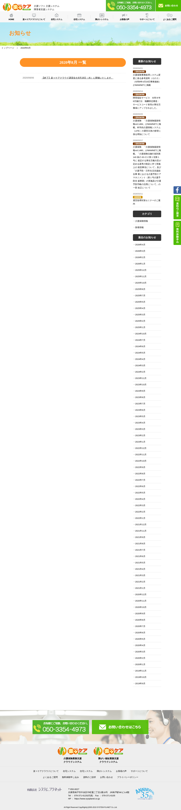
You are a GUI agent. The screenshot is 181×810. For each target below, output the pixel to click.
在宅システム (69, 771)
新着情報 (139, 227)
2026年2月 (140, 257)
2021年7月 (140, 550)
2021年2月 (140, 581)
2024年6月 (140, 346)
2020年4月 (140, 645)
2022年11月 (140, 454)
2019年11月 (140, 671)
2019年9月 (140, 683)
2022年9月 (140, 467)
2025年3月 (140, 314)
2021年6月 (140, 556)
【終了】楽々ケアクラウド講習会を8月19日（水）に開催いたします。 (77, 78)
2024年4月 (140, 359)
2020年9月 (140, 613)
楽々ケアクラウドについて (46, 771)
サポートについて (139, 771)
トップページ (7, 48)
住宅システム (86, 771)
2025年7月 (140, 295)
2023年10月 (140, 384)
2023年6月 (140, 410)
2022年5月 (140, 492)
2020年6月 (140, 632)
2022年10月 (140, 461)
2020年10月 (140, 607)
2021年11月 (140, 531)
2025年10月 (140, 283)
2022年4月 (140, 499)
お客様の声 (121, 771)
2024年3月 (140, 365)
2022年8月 (140, 473)
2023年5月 (140, 416)
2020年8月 (140, 620)
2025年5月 (140, 302)
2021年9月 (140, 537)
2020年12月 (140, 594)
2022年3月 (140, 505)
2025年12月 (140, 270)
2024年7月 (140, 340)
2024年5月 (140, 353)
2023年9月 (140, 391)
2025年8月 (140, 289)
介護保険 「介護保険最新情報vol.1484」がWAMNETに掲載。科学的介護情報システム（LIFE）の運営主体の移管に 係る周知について (147, 127)
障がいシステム (104, 771)
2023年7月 (140, 403)
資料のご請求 (89, 777)
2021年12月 (140, 524)
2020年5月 (140, 639)
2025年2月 (140, 321)
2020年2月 (140, 658)
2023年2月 (140, 435)
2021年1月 (140, 588)
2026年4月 (140, 244)
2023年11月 (140, 378)
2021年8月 (140, 543)
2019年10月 (140, 677)
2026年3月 (140, 251)
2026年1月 (140, 263)
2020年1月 (140, 664)
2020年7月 (140, 626)
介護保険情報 (141, 221)
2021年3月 (140, 575)
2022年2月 (140, 512)
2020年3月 (140, 651)
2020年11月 (140, 601)
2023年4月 (140, 422)
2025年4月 (140, 308)
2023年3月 (140, 429)
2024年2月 (140, 372)
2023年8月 (140, 397)
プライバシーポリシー (127, 777)
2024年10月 (140, 333)
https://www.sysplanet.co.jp (87, 798)
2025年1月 (140, 327)
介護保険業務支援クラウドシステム (72, 758)
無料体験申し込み (70, 777)
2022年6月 (140, 486)
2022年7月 (140, 480)
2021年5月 (140, 562)
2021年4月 (140, 569)
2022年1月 (140, 518)
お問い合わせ (106, 777)
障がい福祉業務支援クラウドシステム (108, 758)
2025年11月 (140, 276)
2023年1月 (140, 442)
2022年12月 (140, 448)
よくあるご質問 (50, 777)
